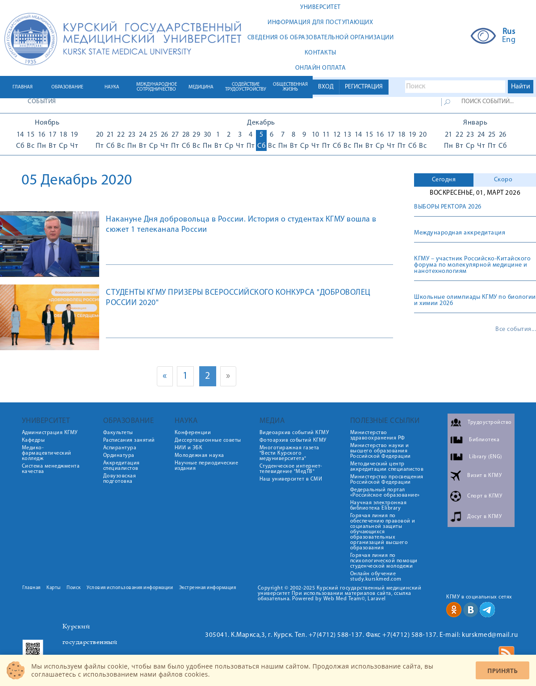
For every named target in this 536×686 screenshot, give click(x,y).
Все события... (515, 329)
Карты (53, 588)
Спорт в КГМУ (484, 496)
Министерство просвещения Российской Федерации (386, 479)
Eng (509, 40)
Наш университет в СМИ (291, 479)
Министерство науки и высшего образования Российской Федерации (380, 451)
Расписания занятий (129, 440)
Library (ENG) (485, 457)
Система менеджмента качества (51, 469)
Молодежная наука (199, 455)
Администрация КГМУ (50, 432)
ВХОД (326, 87)
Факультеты (118, 432)
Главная (31, 588)
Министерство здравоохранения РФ (377, 435)
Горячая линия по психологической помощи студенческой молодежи (384, 561)
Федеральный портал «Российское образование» (385, 492)
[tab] (443, 180)
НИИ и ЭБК (189, 448)
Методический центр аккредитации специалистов (387, 466)
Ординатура (118, 455)
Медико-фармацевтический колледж (46, 453)
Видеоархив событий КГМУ (294, 432)
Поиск (74, 588)
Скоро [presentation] (503, 179)
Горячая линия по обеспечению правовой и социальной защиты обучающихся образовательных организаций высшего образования (382, 532)
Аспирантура (120, 448)
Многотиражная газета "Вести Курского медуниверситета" (289, 453)
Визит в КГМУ (484, 475)
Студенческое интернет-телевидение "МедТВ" (291, 469)
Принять (502, 670)
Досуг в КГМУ (484, 516)
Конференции (193, 432)
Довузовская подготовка (119, 478)
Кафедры (33, 440)
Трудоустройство (490, 422)
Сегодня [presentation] (444, 179)
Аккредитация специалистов (121, 465)
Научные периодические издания (207, 465)
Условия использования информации (130, 588)
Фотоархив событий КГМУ (293, 440)
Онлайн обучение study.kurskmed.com (376, 576)
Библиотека (484, 440)
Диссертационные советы (208, 440)
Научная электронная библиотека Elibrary (378, 505)
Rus (508, 32)
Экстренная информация (207, 588)
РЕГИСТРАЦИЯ (364, 87)
